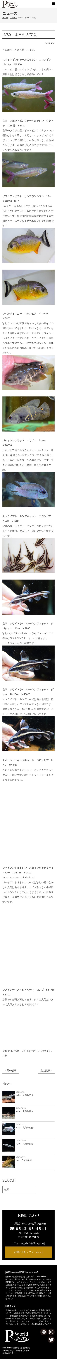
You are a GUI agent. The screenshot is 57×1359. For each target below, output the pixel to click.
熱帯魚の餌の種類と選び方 (16, 1318)
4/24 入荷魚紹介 (24, 1095)
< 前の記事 (11, 1070)
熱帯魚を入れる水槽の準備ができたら (36, 1324)
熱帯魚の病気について (41, 1315)
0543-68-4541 (31, 1228)
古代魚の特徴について (14, 1310)
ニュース (13, 17)
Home (5, 17)
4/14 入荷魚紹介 (24, 1127)
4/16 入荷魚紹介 (24, 1111)
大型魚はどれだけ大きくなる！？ (23, 1321)
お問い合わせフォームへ (27, 1252)
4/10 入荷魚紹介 (24, 1143)
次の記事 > (46, 1070)
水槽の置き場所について (20, 1315)
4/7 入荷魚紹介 (24, 1159)
